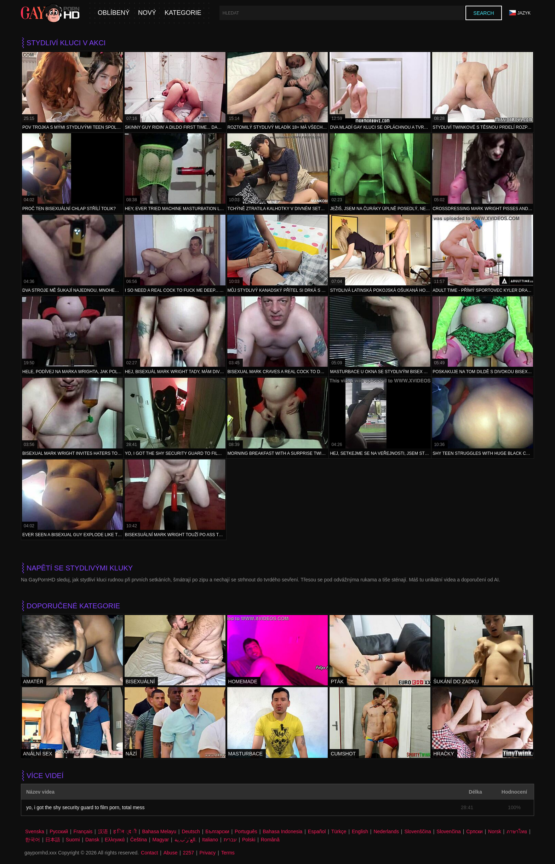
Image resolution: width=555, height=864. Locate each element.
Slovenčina (448, 831)
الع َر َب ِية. (185, 839)
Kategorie (183, 13)
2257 (188, 853)
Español (317, 831)
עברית (230, 839)
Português (246, 831)
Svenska (34, 831)
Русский (59, 831)
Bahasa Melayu (159, 831)
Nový (147, 13)
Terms (228, 853)
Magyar (161, 839)
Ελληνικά (115, 839)
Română (270, 839)
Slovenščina (417, 831)
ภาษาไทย (517, 831)
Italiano (210, 839)
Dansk (92, 839)
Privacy (207, 853)
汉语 (103, 831)
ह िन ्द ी (125, 831)
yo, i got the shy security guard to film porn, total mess (85, 807)
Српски (474, 831)
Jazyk (520, 13)
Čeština (138, 839)
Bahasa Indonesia (282, 831)
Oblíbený (114, 13)
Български (217, 831)
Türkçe (339, 831)
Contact (149, 853)
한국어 (32, 839)
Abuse (171, 853)
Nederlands (386, 831)
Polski (248, 839)
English (360, 831)
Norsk (494, 831)
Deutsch (191, 831)
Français (83, 831)
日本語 (52, 839)
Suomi (73, 839)
